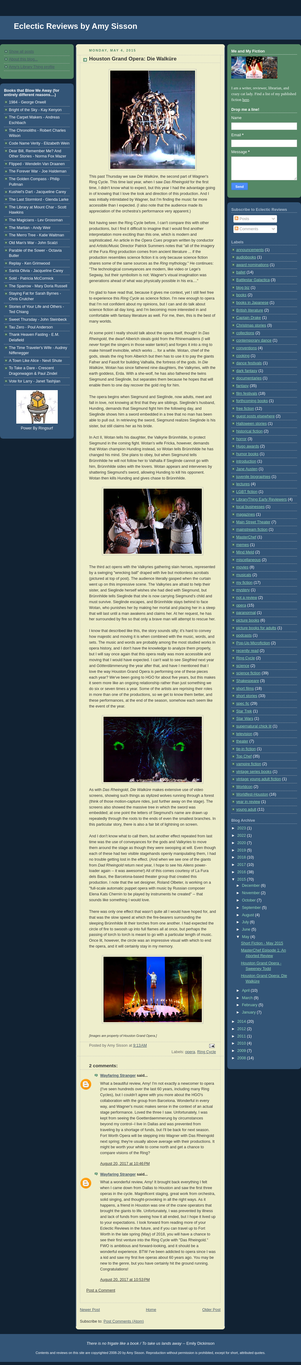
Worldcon (244, 787)
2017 (242, 865)
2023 (242, 828)
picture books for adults (256, 628)
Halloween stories (251, 423)
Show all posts (21, 51)
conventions (246, 348)
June (247, 929)
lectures (243, 484)
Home (151, 1310)
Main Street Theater (253, 522)
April (246, 990)
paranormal (246, 613)
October (249, 900)
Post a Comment (100, 1290)
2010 (242, 1043)
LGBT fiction (246, 492)
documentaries (249, 378)
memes (242, 545)
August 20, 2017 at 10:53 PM (125, 1280)
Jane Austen (246, 469)
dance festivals (249, 363)
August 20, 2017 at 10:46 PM (125, 1163)
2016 (242, 872)
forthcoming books (252, 401)
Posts (242, 219)
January (249, 1012)
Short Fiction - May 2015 (262, 943)
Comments (246, 229)
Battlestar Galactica (253, 280)
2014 (242, 1021)
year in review (248, 802)
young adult (246, 809)
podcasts (244, 635)
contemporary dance (254, 340)
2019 (242, 850)
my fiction (244, 582)
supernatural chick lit (254, 726)
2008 (242, 1058)
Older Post (211, 1310)
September (252, 907)
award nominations (252, 265)
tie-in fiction (246, 749)
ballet (240, 272)
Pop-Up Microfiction (253, 643)
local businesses (250, 507)
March (248, 998)
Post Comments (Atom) (124, 1321)
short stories (246, 696)
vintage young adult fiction (258, 779)
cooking (242, 356)
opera (190, 1052)
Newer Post (90, 1310)
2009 (242, 1051)
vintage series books (254, 772)
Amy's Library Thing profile (32, 67)
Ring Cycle (206, 1052)
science (242, 666)
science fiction (248, 673)
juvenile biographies (253, 477)
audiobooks (246, 257)
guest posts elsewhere (255, 416)
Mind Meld (245, 552)
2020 (242, 843)
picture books (247, 620)
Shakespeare (247, 681)
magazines (245, 514)
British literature (249, 310)
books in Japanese (252, 303)
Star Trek (244, 711)
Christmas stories (251, 325)
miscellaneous (248, 560)
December (251, 885)
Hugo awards (247, 446)
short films (245, 688)
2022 (242, 835)
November (251, 893)
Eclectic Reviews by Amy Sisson (75, 26)
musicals (243, 575)
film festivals (246, 393)
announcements (250, 250)
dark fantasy (246, 371)
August (248, 915)
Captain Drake (248, 318)
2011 (242, 1036)
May (246, 937)
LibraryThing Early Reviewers (261, 499)
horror (241, 439)
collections (245, 333)
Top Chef (244, 756)
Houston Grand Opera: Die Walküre (133, 59)
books (241, 295)
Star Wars (244, 718)
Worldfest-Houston (252, 794)
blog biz (242, 287)
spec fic (242, 703)
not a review (246, 597)
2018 (242, 857)
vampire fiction (248, 764)
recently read (247, 651)
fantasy (242, 386)
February (250, 1005)
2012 (242, 1029)
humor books (247, 454)
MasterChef (246, 537)
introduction (246, 461)
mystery (243, 590)
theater (242, 741)
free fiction (245, 408)
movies (242, 567)
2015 (242, 879)
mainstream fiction (252, 529)
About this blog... (23, 59)
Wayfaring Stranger (118, 1075)
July (246, 922)
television (244, 734)
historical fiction (249, 431)
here (245, 100)
